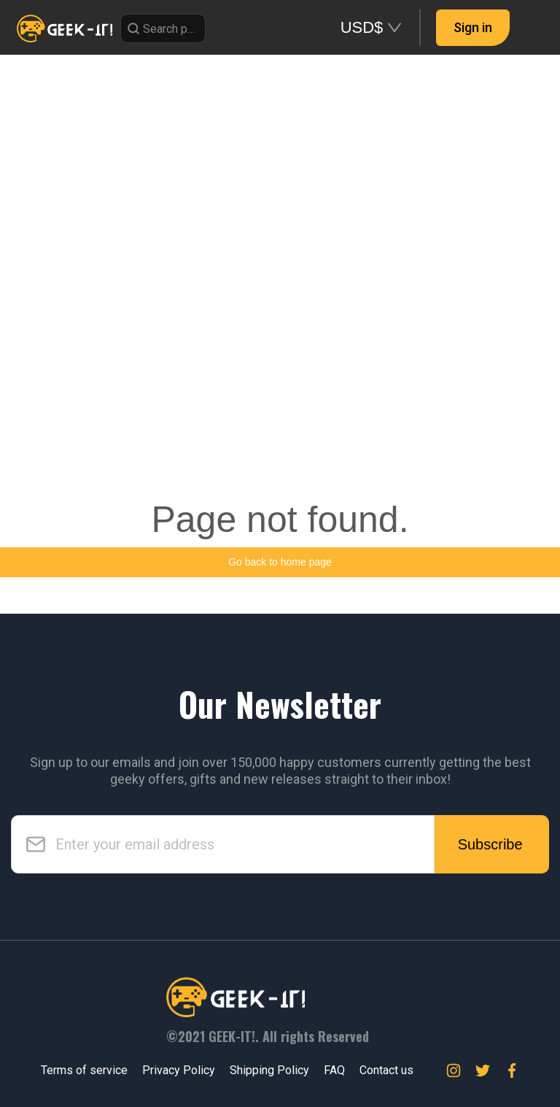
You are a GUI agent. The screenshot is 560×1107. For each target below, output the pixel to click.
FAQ (334, 1070)
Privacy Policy (178, 1070)
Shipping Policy (269, 1070)
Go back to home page (280, 562)
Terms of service (84, 1070)
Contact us (386, 1070)
